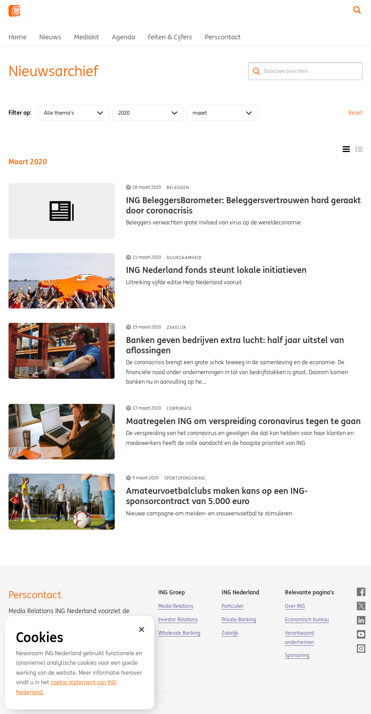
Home (17, 37)
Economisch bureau (307, 619)
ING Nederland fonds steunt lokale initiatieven (216, 269)
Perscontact (223, 37)
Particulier (233, 606)
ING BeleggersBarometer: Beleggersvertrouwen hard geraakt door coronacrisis (243, 205)
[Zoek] (256, 71)
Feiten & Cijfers (170, 37)
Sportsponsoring (184, 478)
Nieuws (50, 37)
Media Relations (175, 606)
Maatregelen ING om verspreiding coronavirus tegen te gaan (243, 421)
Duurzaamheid (184, 257)
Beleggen (178, 187)
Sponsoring (297, 655)
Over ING (295, 606)
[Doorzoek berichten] (305, 71)
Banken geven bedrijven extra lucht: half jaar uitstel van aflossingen (235, 345)
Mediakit (86, 37)
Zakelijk (177, 327)
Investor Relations (178, 619)
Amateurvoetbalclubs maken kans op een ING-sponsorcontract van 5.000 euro (217, 496)
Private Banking (239, 619)
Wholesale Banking (179, 633)
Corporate (179, 408)
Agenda (123, 37)
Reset (355, 112)
